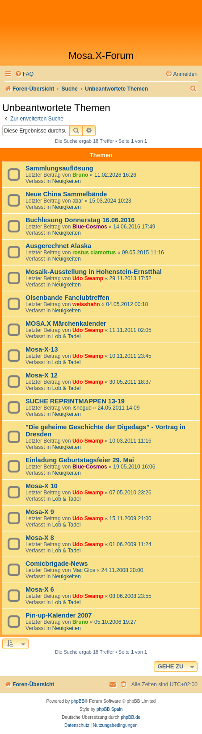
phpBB (77, 701)
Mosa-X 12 (41, 375)
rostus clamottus (94, 252)
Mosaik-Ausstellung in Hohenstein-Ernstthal (93, 271)
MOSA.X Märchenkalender (65, 323)
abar (77, 201)
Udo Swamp (87, 278)
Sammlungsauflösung (59, 168)
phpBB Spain (109, 709)
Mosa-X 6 (39, 589)
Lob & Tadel (66, 336)
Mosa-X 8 (39, 537)
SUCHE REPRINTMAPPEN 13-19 (75, 401)
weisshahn (86, 304)
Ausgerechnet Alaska (58, 245)
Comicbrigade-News (56, 563)
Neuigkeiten (66, 181)
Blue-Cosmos (89, 227)
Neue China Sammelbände (66, 194)
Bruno (80, 175)
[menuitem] (24, 74)
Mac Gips (83, 570)
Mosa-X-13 (41, 349)
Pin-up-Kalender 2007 (58, 615)
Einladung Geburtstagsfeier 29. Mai (79, 460)
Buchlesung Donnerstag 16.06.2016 (80, 220)
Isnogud (82, 408)
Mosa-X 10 (41, 485)
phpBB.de (130, 717)
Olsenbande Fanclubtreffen (67, 297)
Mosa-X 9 (39, 511)
